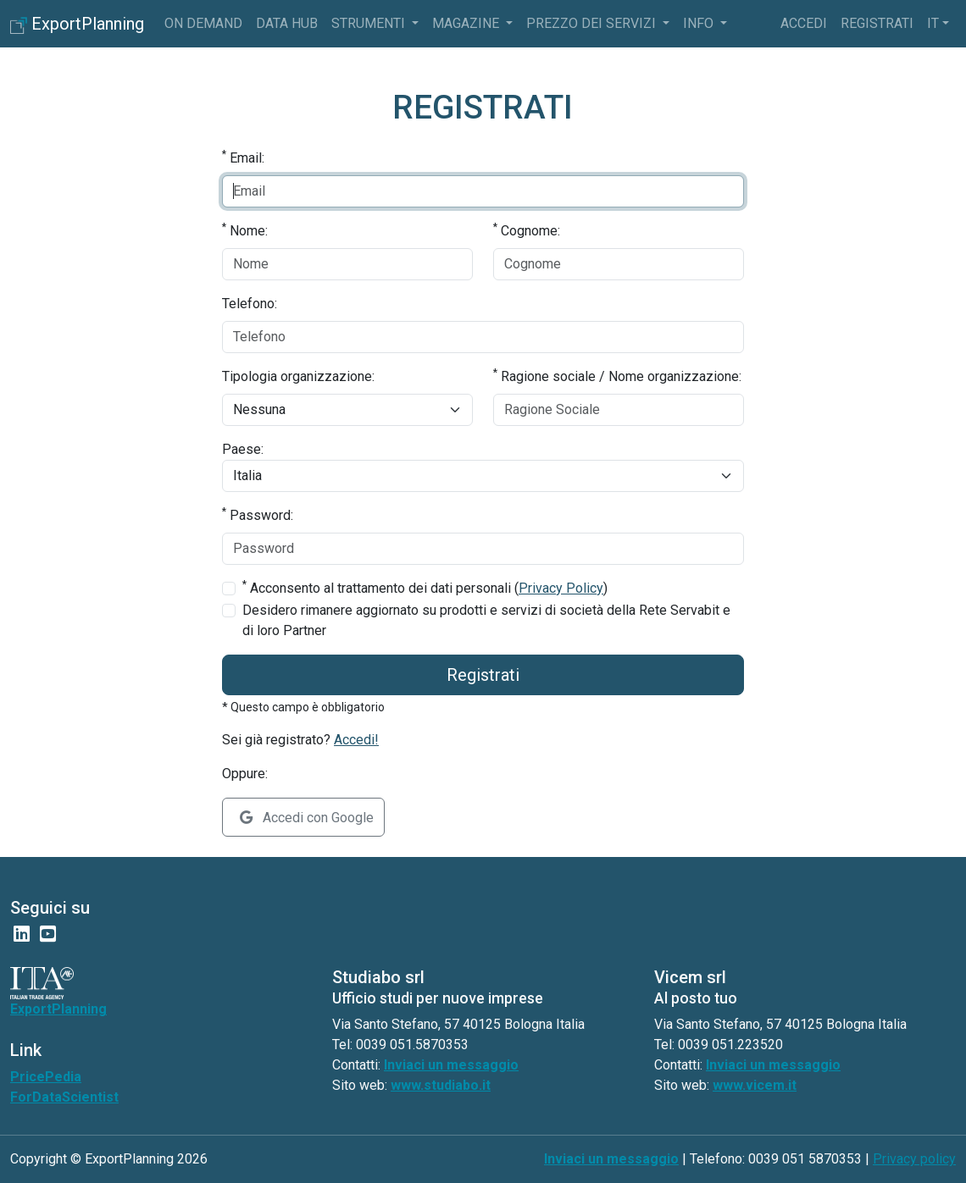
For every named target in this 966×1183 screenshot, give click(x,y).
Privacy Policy (561, 588)
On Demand (203, 23)
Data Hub (287, 23)
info (700, 23)
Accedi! (356, 740)
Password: (257, 514)
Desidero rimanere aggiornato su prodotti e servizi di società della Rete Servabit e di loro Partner (486, 620)
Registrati (877, 23)
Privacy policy (914, 1159)
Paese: (243, 449)
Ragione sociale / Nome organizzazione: (617, 375)
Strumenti (369, 23)
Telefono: (249, 304)
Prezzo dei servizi (592, 23)
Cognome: (526, 230)
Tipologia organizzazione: (298, 376)
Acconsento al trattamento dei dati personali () (425, 587)
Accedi (803, 23)
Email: (243, 157)
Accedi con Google (307, 818)
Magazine (467, 23)
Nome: (245, 230)
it (933, 23)
